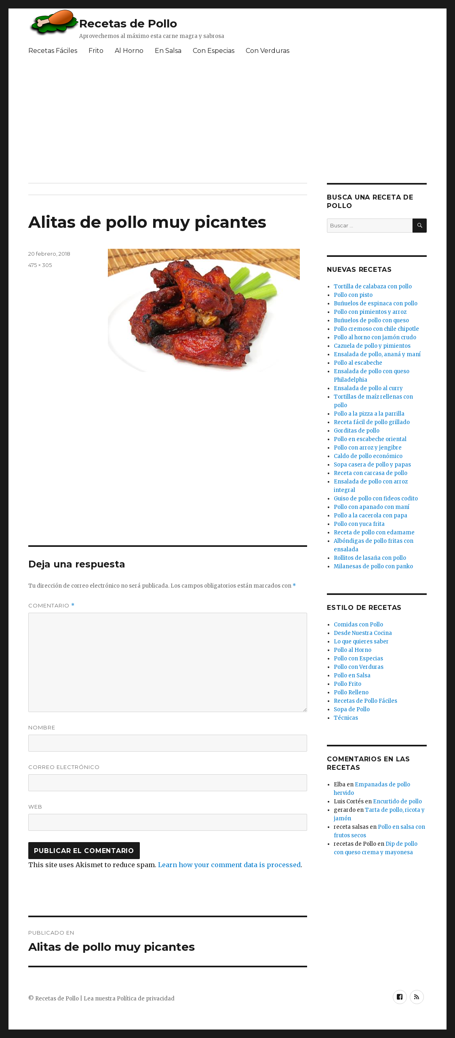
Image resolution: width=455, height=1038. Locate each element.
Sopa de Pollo (352, 709)
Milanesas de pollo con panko (373, 566)
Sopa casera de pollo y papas (372, 464)
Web (35, 806)
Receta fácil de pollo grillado (372, 422)
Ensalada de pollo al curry (368, 388)
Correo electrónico (64, 767)
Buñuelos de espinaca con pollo (375, 303)
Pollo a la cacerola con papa (370, 515)
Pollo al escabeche (358, 362)
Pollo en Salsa (352, 675)
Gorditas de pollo (356, 430)
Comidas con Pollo (358, 624)
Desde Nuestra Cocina (363, 633)
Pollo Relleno (351, 692)
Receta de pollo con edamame (374, 532)
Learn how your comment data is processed (229, 865)
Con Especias (213, 51)
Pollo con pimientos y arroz (370, 312)
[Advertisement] (224, 122)
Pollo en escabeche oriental (370, 439)
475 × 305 (40, 265)
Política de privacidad (146, 998)
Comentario (51, 605)
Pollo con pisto (353, 295)
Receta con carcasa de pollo (370, 473)
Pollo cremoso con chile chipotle (376, 329)
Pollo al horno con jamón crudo (375, 337)
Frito (95, 51)
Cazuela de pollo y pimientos (372, 345)
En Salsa (168, 51)
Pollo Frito (347, 684)
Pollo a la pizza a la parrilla (369, 413)
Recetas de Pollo (128, 23)
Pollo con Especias (358, 658)
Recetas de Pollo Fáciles (365, 701)
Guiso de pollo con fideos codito (376, 498)
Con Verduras (267, 51)
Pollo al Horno (352, 650)
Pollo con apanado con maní (371, 507)
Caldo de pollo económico (368, 456)
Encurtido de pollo (397, 801)
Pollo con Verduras (358, 667)
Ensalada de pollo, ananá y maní (377, 354)
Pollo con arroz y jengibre (368, 447)
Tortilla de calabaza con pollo (373, 286)
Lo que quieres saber (361, 641)
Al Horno (129, 51)
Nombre (41, 727)
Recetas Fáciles (52, 51)
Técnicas (346, 717)
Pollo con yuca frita (359, 524)
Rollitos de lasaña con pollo (370, 558)
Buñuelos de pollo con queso (371, 320)
